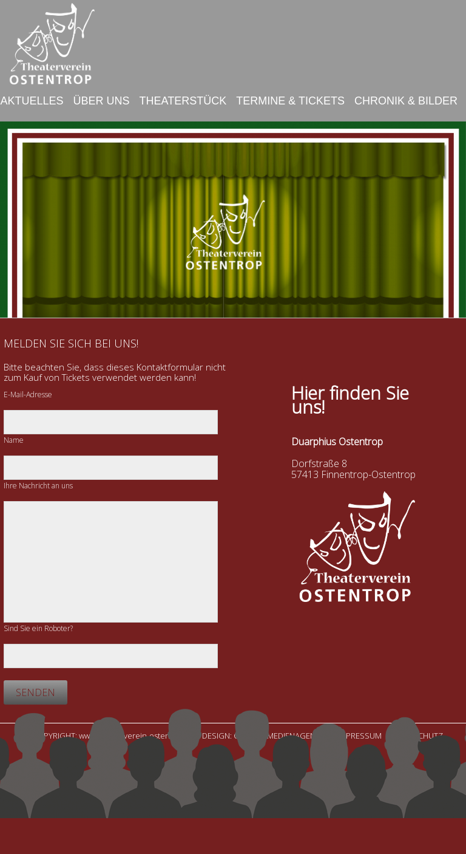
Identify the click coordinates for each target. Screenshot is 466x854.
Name (14, 440)
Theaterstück (183, 101)
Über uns (101, 101)
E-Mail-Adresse (28, 394)
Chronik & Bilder (406, 101)
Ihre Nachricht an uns (38, 485)
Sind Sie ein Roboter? (38, 628)
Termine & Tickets (290, 101)
